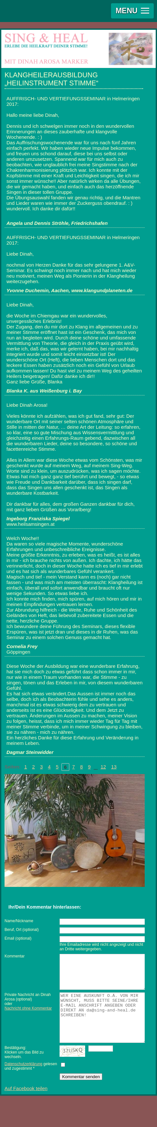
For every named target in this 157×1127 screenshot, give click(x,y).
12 (103, 766)
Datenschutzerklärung (23, 1080)
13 (114, 766)
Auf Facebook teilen (26, 1105)
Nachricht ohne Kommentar (28, 1015)
